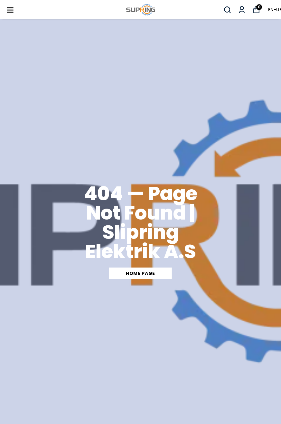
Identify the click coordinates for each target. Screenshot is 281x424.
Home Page (140, 273)
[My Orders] (242, 10)
